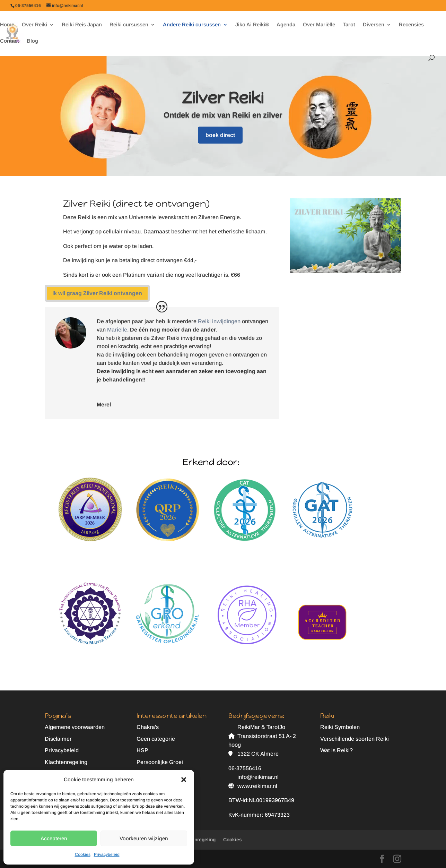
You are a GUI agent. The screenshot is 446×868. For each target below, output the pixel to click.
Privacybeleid (107, 854)
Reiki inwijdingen (219, 321)
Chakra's (148, 727)
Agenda (286, 24)
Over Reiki (34, 24)
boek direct (220, 135)
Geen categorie (156, 739)
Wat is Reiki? (336, 750)
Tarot (349, 24)
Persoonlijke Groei (160, 762)
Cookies (82, 854)
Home (7, 24)
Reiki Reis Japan (82, 24)
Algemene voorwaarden (75, 727)
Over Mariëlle (319, 24)
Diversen (373, 24)
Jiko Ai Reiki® (252, 24)
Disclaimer (58, 739)
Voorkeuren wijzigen (144, 838)
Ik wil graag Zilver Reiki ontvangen (97, 293)
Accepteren (54, 838)
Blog (32, 41)
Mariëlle (117, 330)
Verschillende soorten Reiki (354, 739)
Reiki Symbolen (340, 727)
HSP (142, 750)
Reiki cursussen (129, 24)
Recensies (411, 24)
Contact (9, 41)
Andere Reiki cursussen (192, 24)
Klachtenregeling (66, 762)
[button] (183, 779)
